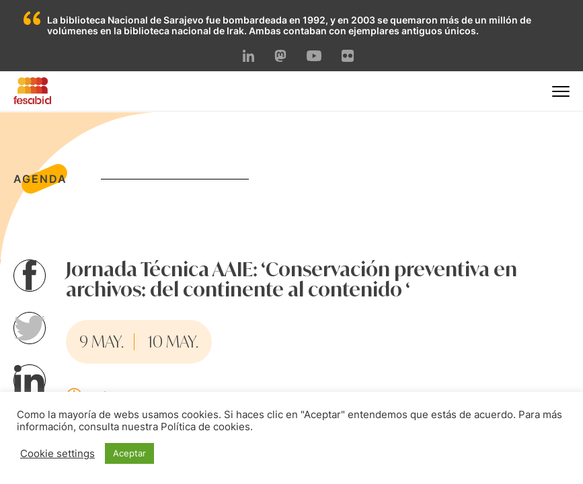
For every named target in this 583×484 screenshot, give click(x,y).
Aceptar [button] (129, 453)
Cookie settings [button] (57, 454)
